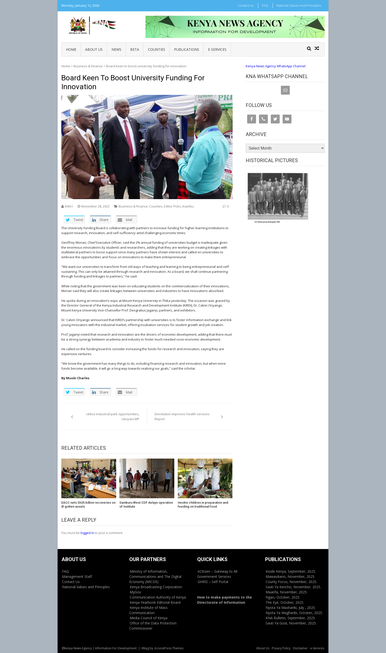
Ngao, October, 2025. (283, 597)
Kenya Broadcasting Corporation (156, 586)
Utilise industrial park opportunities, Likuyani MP (112, 416)
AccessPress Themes (168, 648)
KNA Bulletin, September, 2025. (291, 618)
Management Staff (77, 576)
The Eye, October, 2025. (285, 602)
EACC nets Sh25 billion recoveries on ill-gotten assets (88, 504)
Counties (156, 49)
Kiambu (188, 206)
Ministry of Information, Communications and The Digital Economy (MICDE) (155, 576)
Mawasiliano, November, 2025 (290, 576)
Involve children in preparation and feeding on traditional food (203, 504)
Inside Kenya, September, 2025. (291, 571)
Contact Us (246, 5)
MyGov (135, 592)
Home (71, 49)
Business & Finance (88, 66)
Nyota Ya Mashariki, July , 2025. (291, 607)
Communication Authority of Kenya (158, 597)
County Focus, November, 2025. (291, 581)
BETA (134, 49)
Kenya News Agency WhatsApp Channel (276, 66)
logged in (87, 533)
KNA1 (69, 206)
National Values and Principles (298, 5)
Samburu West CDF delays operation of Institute (146, 504)
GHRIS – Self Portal (213, 581)
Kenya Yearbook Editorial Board (155, 602)
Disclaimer (300, 648)
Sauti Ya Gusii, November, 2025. (291, 623)
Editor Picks (172, 206)
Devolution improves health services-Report (182, 416)
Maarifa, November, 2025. (286, 592)
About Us (94, 49)
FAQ (265, 5)
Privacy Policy (281, 648)
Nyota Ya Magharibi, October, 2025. (294, 612)
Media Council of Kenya (148, 618)
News (116, 49)
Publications (186, 49)
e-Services (217, 49)
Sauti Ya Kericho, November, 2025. (293, 586)
